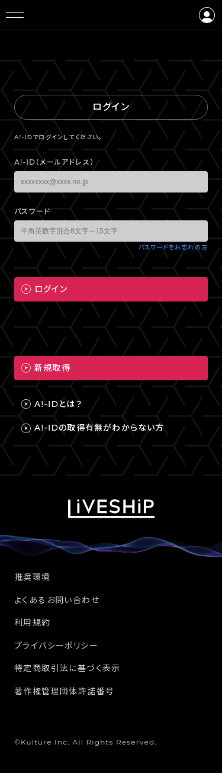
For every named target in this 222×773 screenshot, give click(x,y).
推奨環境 (32, 577)
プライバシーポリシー (56, 645)
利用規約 (32, 622)
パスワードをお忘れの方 (173, 247)
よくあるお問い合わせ (56, 600)
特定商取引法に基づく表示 (67, 668)
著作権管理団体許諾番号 (64, 691)
